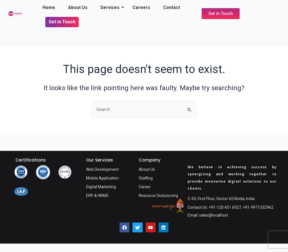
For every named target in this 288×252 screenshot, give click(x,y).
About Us (77, 7)
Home (48, 7)
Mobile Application (102, 178)
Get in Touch (62, 21)
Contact (171, 7)
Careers (141, 7)
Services (111, 7)
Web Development (102, 169)
